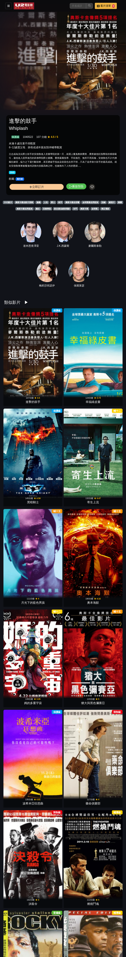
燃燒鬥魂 (108, 450)
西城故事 (108, 549)
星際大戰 (48, 697)
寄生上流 (108, 351)
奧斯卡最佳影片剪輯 (24, 202)
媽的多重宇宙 (78, 400)
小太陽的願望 (78, 845)
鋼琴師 (48, 944)
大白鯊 (48, 747)
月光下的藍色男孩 (18, 400)
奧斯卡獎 (84, 209)
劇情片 (112, 202)
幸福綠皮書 (48, 351)
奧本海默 (48, 400)
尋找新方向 (107, 845)
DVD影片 (8, 202)
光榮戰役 (48, 499)
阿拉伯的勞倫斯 (78, 549)
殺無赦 (18, 549)
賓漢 (48, 549)
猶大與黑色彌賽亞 (108, 400)
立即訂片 (36, 187)
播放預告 (76, 186)
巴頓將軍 (108, 747)
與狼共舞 (48, 647)
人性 (46, 202)
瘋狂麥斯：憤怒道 (78, 796)
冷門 (75, 209)
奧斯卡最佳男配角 (24, 209)
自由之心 (18, 647)
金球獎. (95, 209)
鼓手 (60, 202)
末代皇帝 (48, 598)
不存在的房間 (18, 598)
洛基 (18, 499)
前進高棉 (108, 499)
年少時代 (48, 845)
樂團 (120, 202)
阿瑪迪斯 (48, 796)
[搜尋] (78, 6)
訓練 (103, 202)
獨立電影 (105, 209)
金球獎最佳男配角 (90, 202)
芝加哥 (18, 747)
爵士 (53, 202)
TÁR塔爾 (108, 796)
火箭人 (78, 598)
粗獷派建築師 (78, 895)
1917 (78, 944)
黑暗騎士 (78, 351)
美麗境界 (78, 747)
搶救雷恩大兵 (18, 796)
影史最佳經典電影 (62, 209)
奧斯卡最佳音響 (72, 202)
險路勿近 (108, 647)
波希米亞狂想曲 (18, 450)
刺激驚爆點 (18, 895)
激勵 (39, 202)
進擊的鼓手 (18, 351)
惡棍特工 (78, 647)
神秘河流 (78, 697)
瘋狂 (38, 209)
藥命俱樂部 (48, 450)
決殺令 (78, 450)
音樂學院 (47, 209)
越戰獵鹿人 (78, 499)
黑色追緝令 (48, 895)
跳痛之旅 (108, 895)
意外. (108, 598)
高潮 (18, 845)
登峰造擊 (18, 697)
